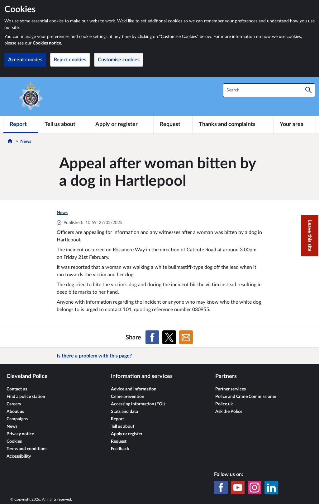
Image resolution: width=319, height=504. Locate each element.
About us (15, 411)
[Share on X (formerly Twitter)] (169, 337)
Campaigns (17, 419)
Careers (14, 404)
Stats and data (124, 411)
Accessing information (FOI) (138, 404)
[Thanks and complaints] (233, 124)
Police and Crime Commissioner (245, 396)
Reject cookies (70, 59)
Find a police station (26, 396)
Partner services (230, 389)
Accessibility (19, 456)
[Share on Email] (186, 337)
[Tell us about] (63, 124)
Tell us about (122, 426)
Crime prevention (127, 396)
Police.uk (224, 404)
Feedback (120, 449)
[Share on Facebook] (152, 337)
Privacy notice (20, 434)
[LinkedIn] (271, 487)
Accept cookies (25, 59)
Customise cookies (119, 59)
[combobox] (269, 90)
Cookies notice (47, 43)
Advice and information (133, 389)
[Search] (308, 90)
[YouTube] (238, 487)
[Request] (173, 124)
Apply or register (126, 434)
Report (117, 419)
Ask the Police (228, 411)
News (25, 141)
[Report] (20, 124)
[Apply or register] (121, 124)
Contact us (17, 389)
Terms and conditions (27, 449)
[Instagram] (254, 487)
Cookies (14, 441)
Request (118, 441)
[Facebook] (221, 487)
